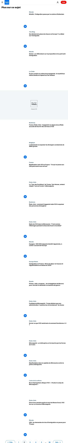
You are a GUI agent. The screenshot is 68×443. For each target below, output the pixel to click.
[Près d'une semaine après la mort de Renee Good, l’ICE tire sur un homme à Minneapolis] (47, 409)
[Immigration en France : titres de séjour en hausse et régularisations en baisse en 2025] (47, 270)
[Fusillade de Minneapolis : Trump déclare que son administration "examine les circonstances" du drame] (47, 310)
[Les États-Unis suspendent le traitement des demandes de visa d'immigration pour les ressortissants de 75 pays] (47, 429)
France (31, 162)
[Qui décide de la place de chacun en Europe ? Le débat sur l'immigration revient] (47, 40)
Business (32, 122)
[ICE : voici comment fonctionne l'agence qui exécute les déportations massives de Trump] (47, 330)
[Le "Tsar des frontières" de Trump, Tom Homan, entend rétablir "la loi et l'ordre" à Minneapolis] (47, 191)
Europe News (33, 261)
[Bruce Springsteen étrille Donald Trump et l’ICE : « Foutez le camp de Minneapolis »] (47, 389)
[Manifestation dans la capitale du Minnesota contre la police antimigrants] (47, 369)
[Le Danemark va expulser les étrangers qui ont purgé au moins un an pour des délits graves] (47, 151)
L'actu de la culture (35, 380)
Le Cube (32, 71)
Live (63, 2)
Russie (31, 281)
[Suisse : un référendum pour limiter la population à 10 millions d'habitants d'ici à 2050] (47, 60)
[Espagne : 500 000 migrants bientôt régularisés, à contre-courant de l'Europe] (47, 250)
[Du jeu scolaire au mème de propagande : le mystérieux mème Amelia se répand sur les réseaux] (47, 80)
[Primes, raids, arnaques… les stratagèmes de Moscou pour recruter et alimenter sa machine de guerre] (47, 290)
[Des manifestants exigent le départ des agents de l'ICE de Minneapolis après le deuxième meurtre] (47, 350)
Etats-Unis (32, 182)
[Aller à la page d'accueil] (7, 2)
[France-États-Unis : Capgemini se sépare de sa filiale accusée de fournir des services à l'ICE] (47, 131)
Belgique (32, 142)
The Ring (32, 31)
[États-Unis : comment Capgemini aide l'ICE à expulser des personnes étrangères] (47, 211)
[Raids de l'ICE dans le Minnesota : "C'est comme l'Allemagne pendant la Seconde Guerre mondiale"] (47, 231)
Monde (31, 12)
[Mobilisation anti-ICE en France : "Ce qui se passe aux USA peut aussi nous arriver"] (47, 171)
